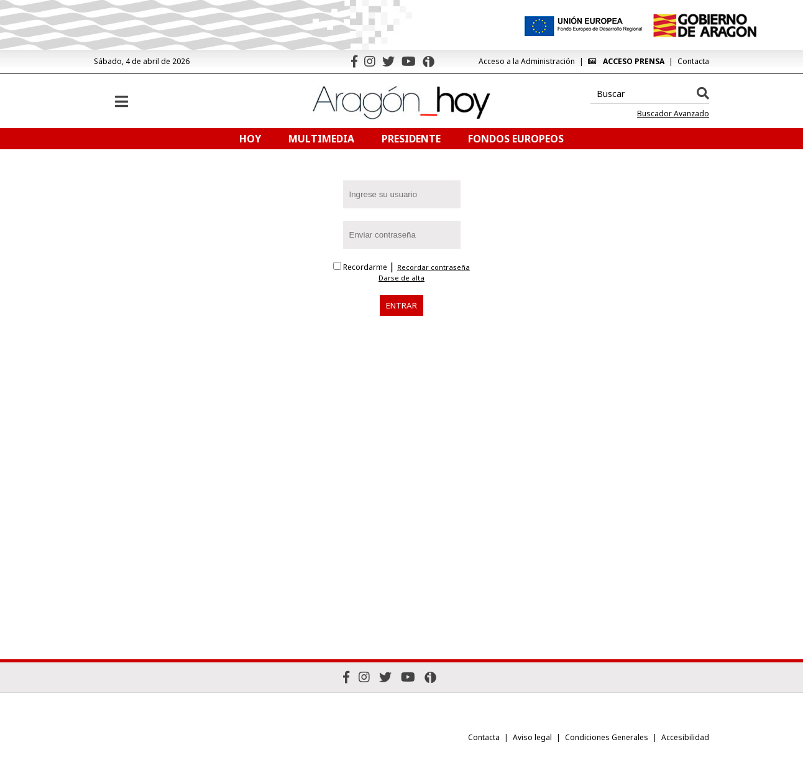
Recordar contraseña (433, 267)
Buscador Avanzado (673, 113)
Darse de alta (401, 278)
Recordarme (361, 267)
